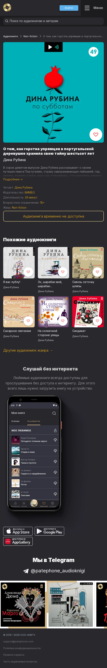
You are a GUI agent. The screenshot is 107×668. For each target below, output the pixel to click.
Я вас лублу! (11, 282)
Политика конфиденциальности (22, 648)
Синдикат (79, 331)
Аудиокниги (10, 36)
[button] (69, 8)
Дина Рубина (14, 160)
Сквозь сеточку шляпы (83, 284)
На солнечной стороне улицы (48, 333)
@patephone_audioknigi (53, 571)
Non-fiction (30, 36)
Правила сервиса (13, 654)
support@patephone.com (18, 641)
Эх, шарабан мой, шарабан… (50, 284)
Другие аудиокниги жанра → (28, 350)
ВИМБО (30, 192)
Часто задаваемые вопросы (20, 661)
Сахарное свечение (17, 331)
